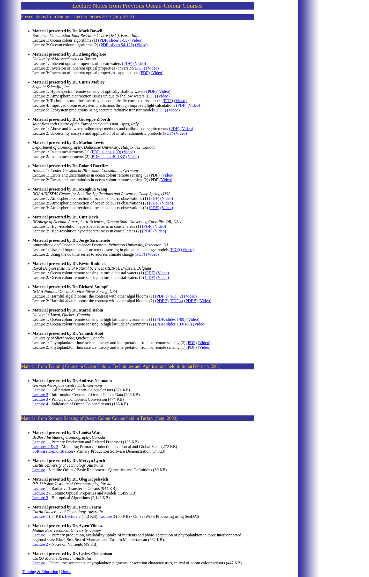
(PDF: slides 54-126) (116, 45)
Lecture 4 (40, 404)
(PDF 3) (162, 301)
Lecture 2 (40, 394)
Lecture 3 (40, 399)
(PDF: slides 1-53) (113, 40)
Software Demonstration (52, 451)
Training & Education (40, 572)
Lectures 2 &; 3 (45, 446)
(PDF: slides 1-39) (106, 152)
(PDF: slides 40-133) (108, 156)
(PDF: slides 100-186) (173, 324)
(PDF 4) (176, 301)
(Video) (136, 40)
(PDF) (127, 63)
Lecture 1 (40, 390)
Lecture (38, 470)
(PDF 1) (162, 296)
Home (66, 572)
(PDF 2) (176, 296)
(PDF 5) (191, 301)
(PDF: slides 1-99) (170, 319)
